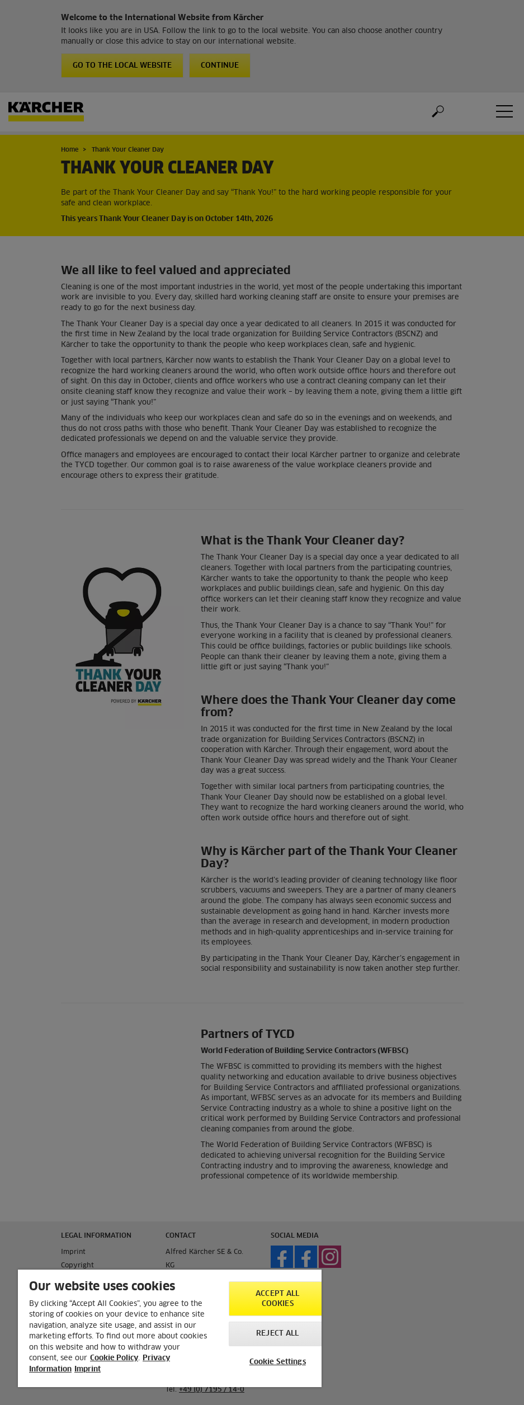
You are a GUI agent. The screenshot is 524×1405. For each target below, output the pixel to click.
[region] (170, 1328)
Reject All (277, 1333)
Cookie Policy (114, 1358)
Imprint (87, 1369)
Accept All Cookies (277, 1299)
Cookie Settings (277, 1362)
